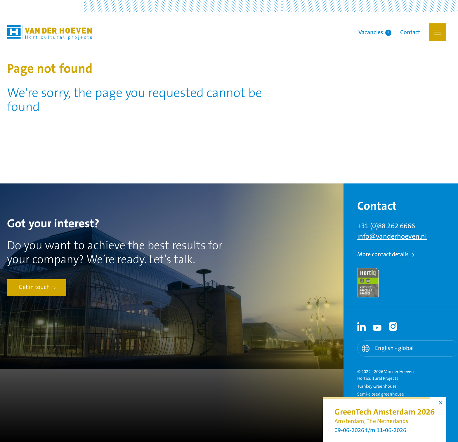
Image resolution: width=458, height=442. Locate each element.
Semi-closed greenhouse (380, 394)
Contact (410, 33)
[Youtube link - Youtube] (377, 326)
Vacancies (374, 33)
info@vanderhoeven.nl (392, 237)
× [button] (440, 403)
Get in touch (34, 287)
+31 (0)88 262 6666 (386, 226)
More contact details (383, 254)
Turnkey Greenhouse (377, 386)
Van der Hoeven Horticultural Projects (49, 32)
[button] (437, 32)
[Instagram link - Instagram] (393, 326)
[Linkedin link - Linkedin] (361, 326)
